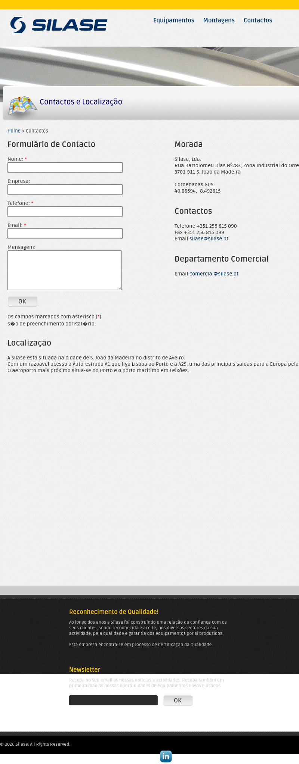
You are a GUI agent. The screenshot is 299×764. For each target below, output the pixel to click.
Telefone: (20, 203)
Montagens (219, 20)
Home (14, 131)
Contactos (258, 20)
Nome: (17, 159)
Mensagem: (21, 247)
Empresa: (18, 181)
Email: (16, 225)
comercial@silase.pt (213, 274)
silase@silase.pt (208, 239)
